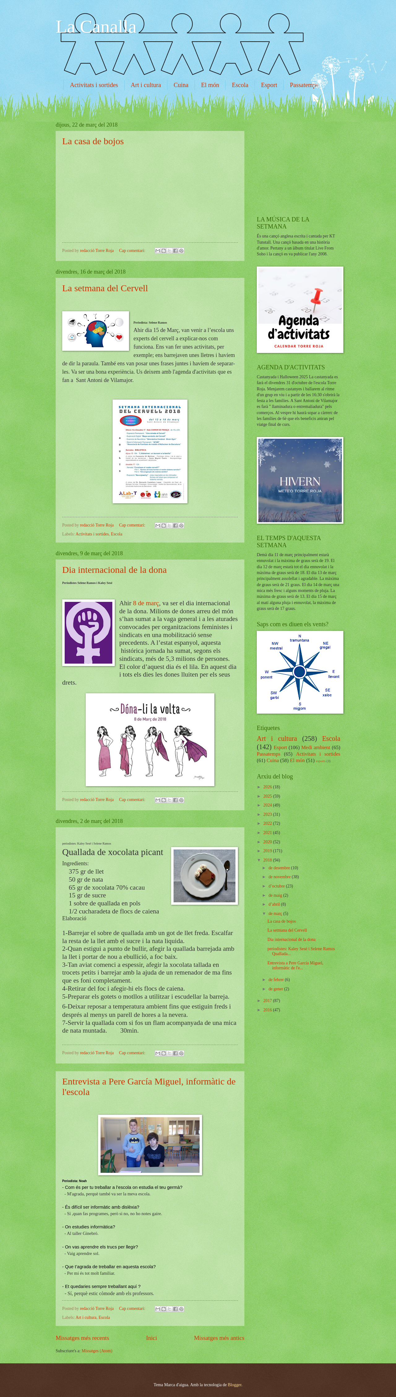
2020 (268, 842)
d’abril (275, 904)
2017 (268, 1000)
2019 (268, 851)
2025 (268, 796)
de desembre (280, 868)
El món (210, 85)
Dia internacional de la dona (114, 569)
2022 (268, 823)
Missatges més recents (82, 1338)
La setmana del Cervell (105, 288)
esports (320, 761)
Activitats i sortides (94, 85)
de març (276, 913)
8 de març (146, 603)
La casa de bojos (93, 141)
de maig (276, 895)
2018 (268, 860)
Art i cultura (146, 85)
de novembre (280, 877)
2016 (268, 1010)
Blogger (234, 1384)
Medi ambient (315, 747)
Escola (240, 85)
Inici (151, 1338)
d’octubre (277, 886)
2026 (268, 787)
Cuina (181, 85)
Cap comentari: (132, 250)
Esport (269, 85)
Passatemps (304, 85)
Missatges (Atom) (97, 1351)
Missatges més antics (219, 1338)
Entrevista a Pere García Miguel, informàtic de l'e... (295, 966)
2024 (268, 805)
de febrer (277, 979)
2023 (268, 814)
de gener (276, 989)
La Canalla (96, 26)
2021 (268, 832)
